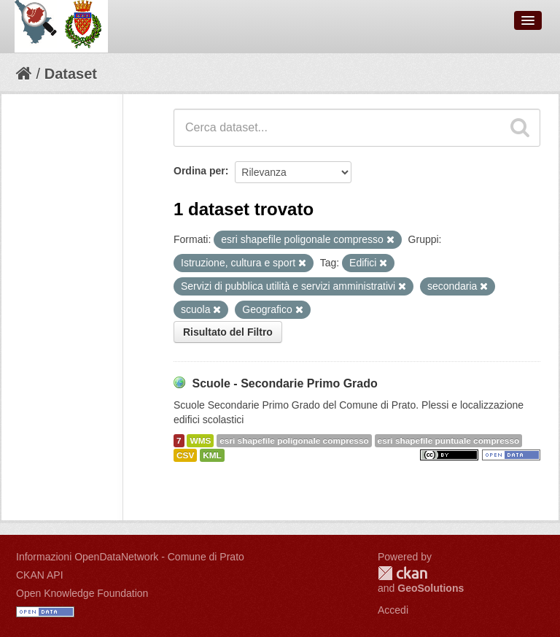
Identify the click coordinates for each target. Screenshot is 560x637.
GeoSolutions (430, 588)
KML (212, 455)
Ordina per (199, 171)
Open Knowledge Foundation (82, 593)
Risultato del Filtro (228, 332)
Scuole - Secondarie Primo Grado (284, 383)
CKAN (402, 573)
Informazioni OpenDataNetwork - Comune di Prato (130, 557)
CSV (185, 455)
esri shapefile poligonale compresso (293, 441)
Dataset (70, 74)
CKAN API (39, 575)
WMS (200, 441)
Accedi (393, 610)
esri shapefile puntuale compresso (449, 441)
